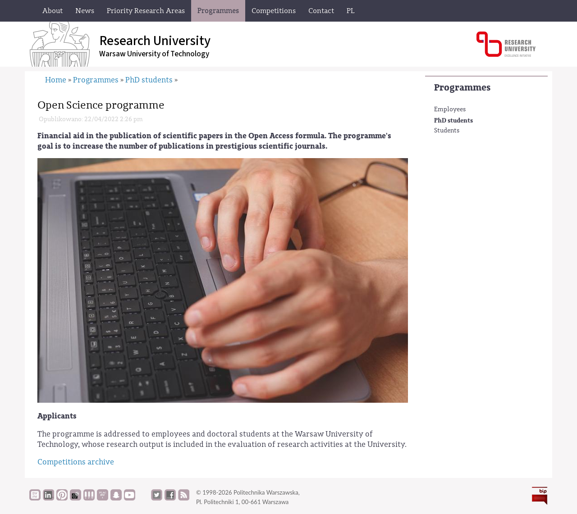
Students (446, 131)
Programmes (462, 87)
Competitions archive (75, 462)
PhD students (453, 120)
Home (55, 80)
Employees (450, 109)
